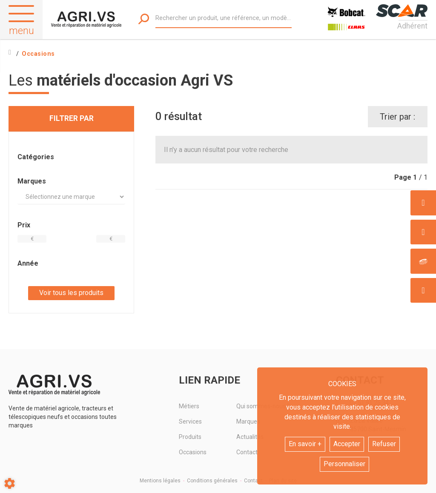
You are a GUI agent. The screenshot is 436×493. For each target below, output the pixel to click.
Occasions (193, 452)
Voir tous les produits (71, 293)
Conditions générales (212, 481)
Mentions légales (160, 481)
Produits (190, 436)
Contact (253, 481)
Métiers (189, 406)
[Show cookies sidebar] (9, 483)
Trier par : (397, 117)
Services (190, 421)
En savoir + (305, 444)
